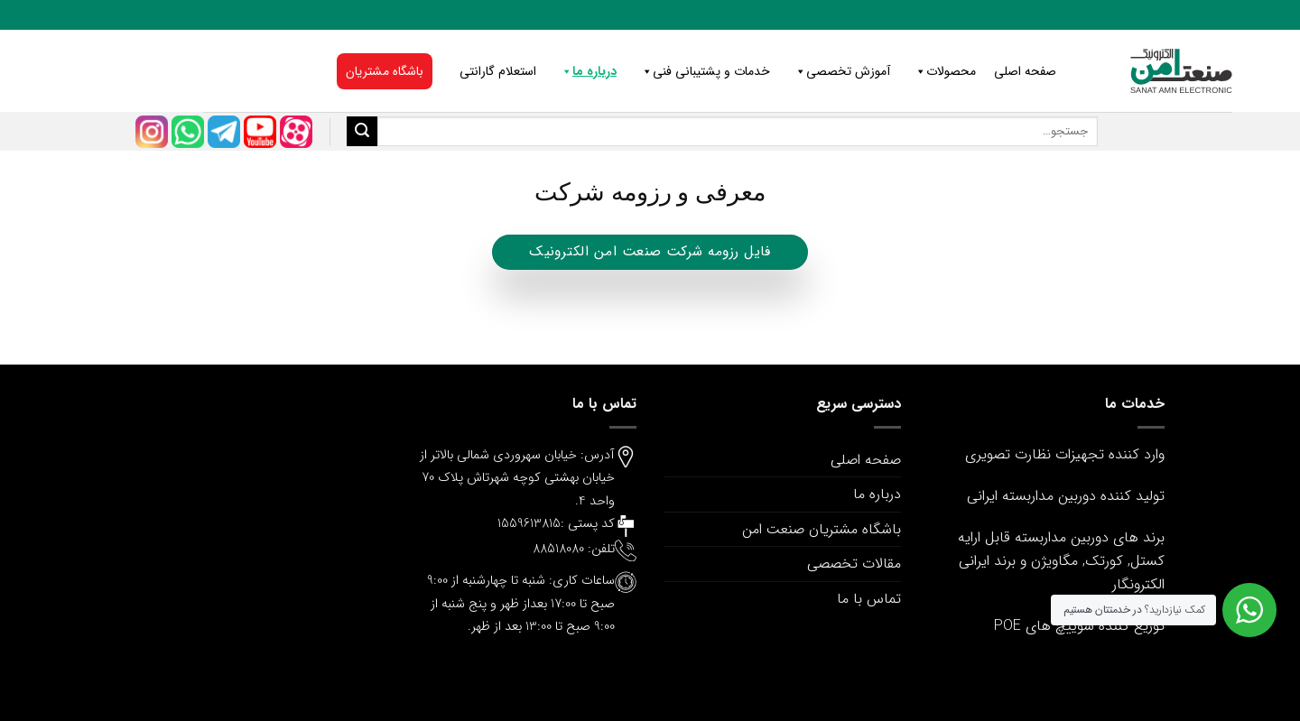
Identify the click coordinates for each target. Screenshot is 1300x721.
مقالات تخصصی (854, 563)
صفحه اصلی (1025, 71)
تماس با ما (869, 598)
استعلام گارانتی (498, 71)
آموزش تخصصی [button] (839, 71)
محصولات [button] (942, 71)
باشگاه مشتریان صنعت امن (821, 529)
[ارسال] (362, 131)
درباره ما (585, 71)
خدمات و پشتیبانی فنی (702, 71)
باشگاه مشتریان (384, 71)
